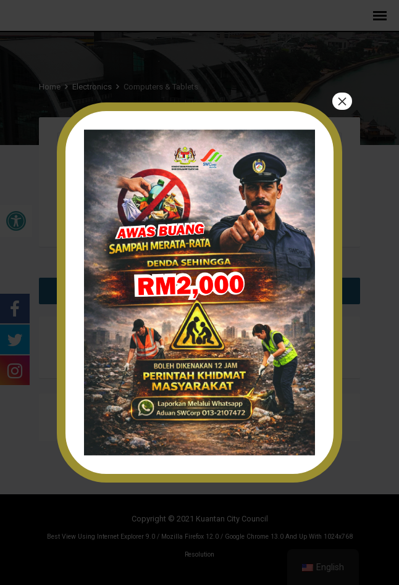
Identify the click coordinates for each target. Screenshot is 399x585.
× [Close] (342, 101)
